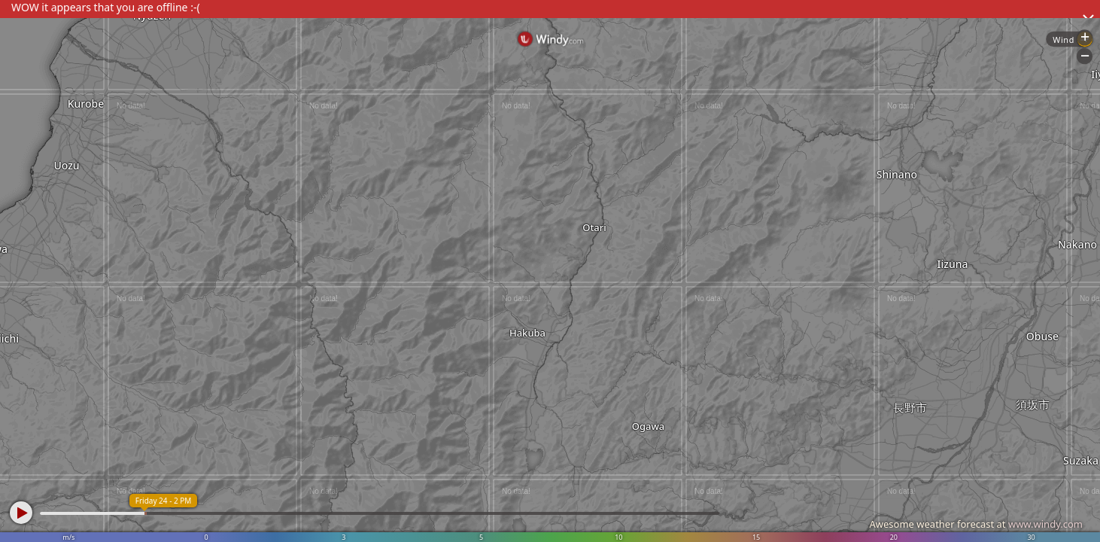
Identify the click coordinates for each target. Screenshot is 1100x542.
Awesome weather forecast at (976, 524)
